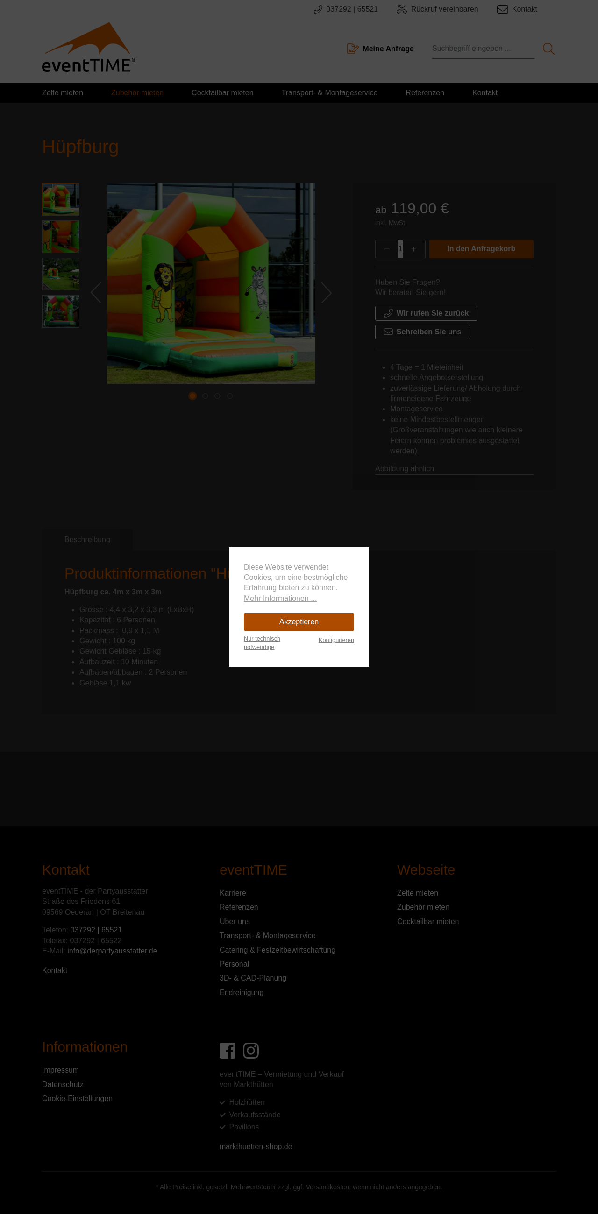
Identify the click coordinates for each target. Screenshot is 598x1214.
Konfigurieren (336, 639)
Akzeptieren (299, 622)
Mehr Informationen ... (280, 598)
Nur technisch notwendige (262, 642)
